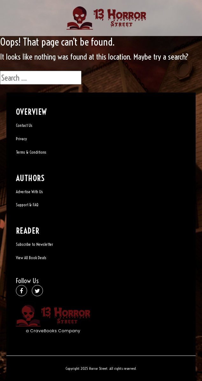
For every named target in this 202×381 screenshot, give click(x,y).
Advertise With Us (29, 191)
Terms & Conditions (31, 152)
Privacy (21, 138)
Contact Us (24, 125)
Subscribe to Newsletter (34, 244)
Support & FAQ (27, 204)
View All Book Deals (31, 257)
